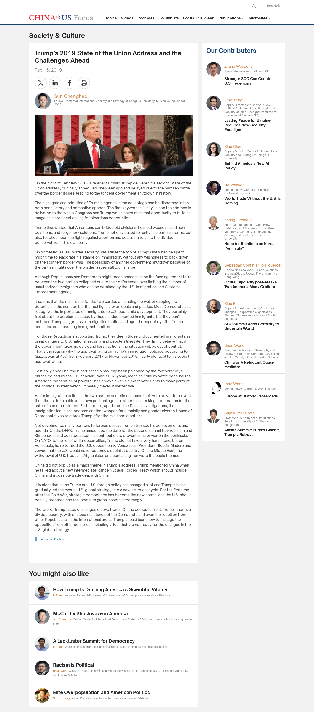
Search (254, 6)
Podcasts (145, 18)
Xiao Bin (231, 303)
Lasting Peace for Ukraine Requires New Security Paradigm (247, 125)
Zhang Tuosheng (238, 220)
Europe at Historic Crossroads (251, 396)
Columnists (168, 18)
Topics (111, 18)
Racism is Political (73, 665)
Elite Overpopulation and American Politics (101, 692)
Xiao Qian (232, 146)
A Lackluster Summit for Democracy (94, 641)
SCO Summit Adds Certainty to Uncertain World (251, 326)
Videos (127, 18)
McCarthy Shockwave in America (90, 613)
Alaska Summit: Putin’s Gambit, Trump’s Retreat (252, 432)
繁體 (277, 6)
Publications (229, 18)
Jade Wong (234, 383)
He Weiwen (234, 185)
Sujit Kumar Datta (239, 413)
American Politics (52, 539)
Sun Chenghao (70, 96)
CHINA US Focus (61, 17)
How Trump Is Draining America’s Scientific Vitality (110, 589)
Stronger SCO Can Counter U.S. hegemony (248, 80)
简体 (270, 6)
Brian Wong (234, 345)
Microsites (258, 18)
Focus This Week (198, 18)
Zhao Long (233, 100)
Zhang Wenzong (238, 66)
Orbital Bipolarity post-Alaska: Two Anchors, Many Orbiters (251, 284)
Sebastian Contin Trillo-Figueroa (252, 265)
